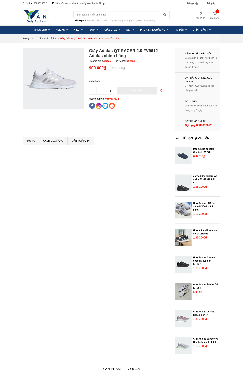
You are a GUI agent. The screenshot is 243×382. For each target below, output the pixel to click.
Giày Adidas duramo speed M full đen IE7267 (204, 260)
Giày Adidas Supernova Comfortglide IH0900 (205, 340)
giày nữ (132, 20)
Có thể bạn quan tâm (192, 138)
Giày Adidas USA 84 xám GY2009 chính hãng (204, 206)
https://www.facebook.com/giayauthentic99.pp (80, 3)
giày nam (123, 20)
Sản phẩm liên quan (121, 369)
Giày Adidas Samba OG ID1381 (205, 286)
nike (111, 20)
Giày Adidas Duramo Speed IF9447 (204, 313)
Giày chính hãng (94, 20)
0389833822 (40, 3)
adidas (105, 20)
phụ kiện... (153, 20)
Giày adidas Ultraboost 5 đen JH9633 (205, 232)
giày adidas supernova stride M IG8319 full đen (205, 179)
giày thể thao (142, 20)
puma (115, 20)
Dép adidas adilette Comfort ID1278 (203, 151)
